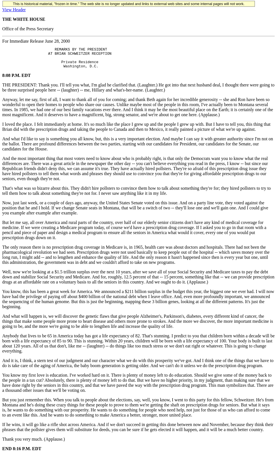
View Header (14, 9)
